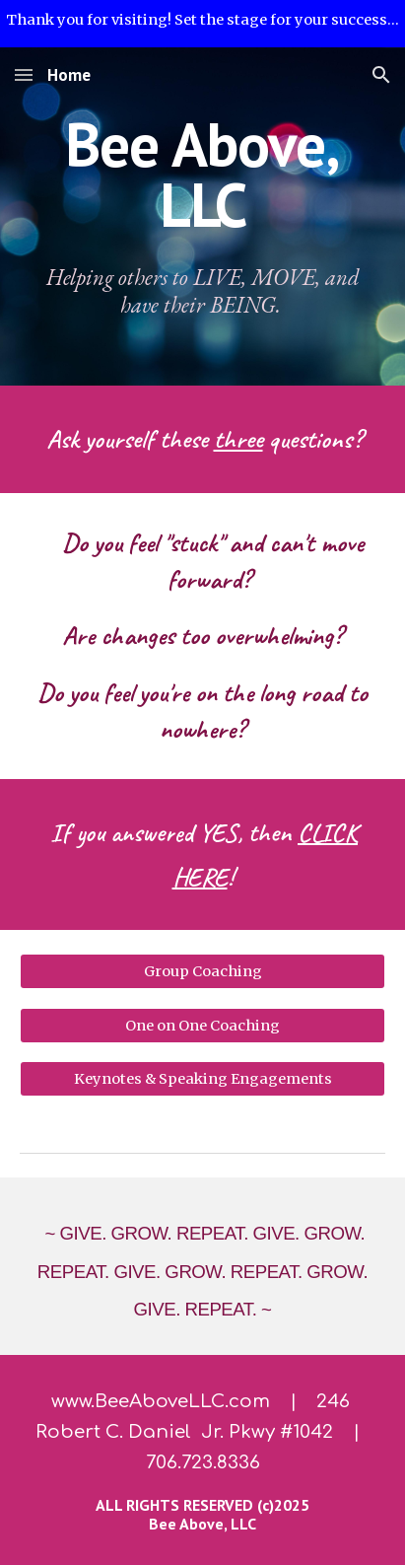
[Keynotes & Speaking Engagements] (202, 1079)
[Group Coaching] (202, 972)
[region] (202, 23)
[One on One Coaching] (202, 1025)
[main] (202, 175)
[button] (23, 74)
